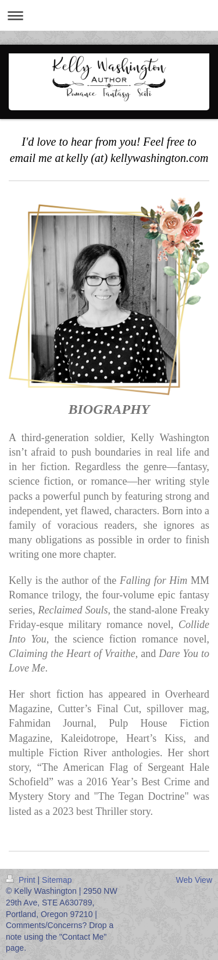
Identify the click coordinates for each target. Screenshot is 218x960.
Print (22, 880)
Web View (194, 880)
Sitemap (57, 880)
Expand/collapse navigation (109, 15)
